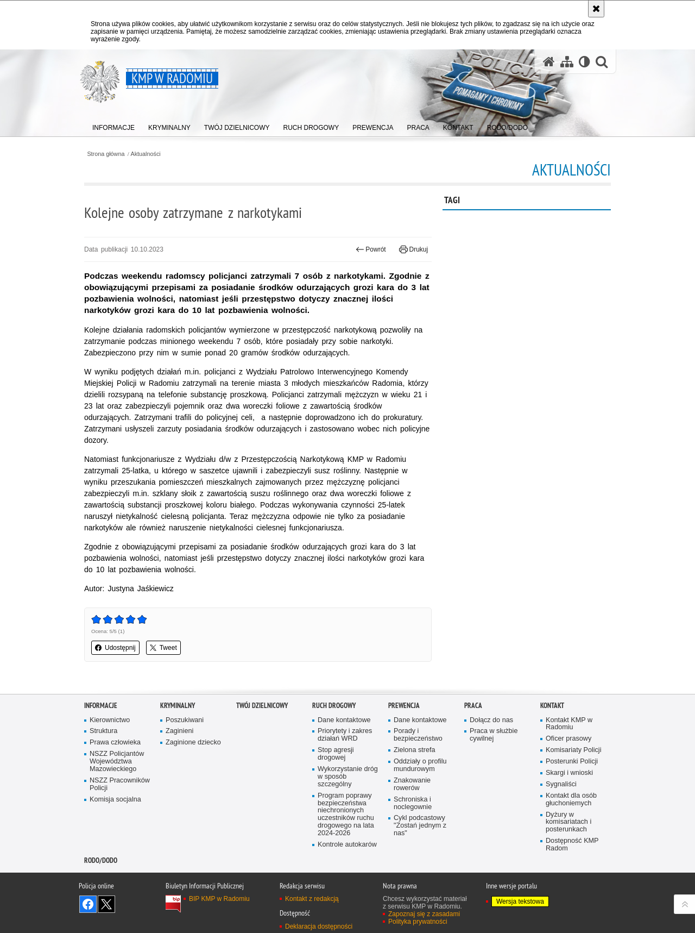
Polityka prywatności (417, 921)
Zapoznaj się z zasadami (424, 914)
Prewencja (404, 705)
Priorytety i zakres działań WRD (345, 735)
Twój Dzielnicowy (262, 705)
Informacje (100, 705)
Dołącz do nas (491, 720)
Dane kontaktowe (344, 720)
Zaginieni (179, 731)
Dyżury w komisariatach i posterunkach (568, 822)
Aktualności (146, 154)
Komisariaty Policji (573, 750)
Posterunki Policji (572, 761)
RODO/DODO (100, 860)
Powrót (371, 249)
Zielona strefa (414, 750)
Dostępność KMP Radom (572, 844)
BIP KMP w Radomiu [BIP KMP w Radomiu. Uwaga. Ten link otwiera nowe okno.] (219, 899)
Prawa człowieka (115, 742)
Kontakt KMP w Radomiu (569, 724)
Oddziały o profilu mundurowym (420, 765)
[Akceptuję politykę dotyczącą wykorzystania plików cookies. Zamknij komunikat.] (596, 8)
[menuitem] (113, 125)
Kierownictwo (110, 720)
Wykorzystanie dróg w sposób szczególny (348, 777)
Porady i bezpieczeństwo (418, 735)
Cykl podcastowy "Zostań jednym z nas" (420, 826)
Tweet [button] (163, 648)
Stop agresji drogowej (336, 754)
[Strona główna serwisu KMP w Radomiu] (549, 61)
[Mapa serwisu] (566, 61)
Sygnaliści (561, 784)
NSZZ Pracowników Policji (120, 784)
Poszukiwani (185, 720)
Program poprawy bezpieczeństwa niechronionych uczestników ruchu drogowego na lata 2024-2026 (346, 814)
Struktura (103, 731)
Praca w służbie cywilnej (493, 735)
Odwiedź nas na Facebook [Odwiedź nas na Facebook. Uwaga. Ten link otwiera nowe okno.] (88, 904)
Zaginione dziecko (193, 742)
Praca (473, 705)
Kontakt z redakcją (312, 899)
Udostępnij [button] (115, 648)
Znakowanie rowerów (412, 784)
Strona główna (105, 154)
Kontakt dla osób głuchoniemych (571, 799)
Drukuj (413, 249)
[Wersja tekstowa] (584, 61)
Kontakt (552, 705)
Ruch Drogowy (334, 705)
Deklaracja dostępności (318, 926)
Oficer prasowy (568, 738)
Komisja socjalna (115, 799)
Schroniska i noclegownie (413, 803)
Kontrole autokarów (347, 844)
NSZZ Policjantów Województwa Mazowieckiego (117, 761)
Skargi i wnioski (569, 773)
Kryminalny (177, 705)
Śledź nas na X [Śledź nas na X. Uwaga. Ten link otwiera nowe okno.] (106, 904)
